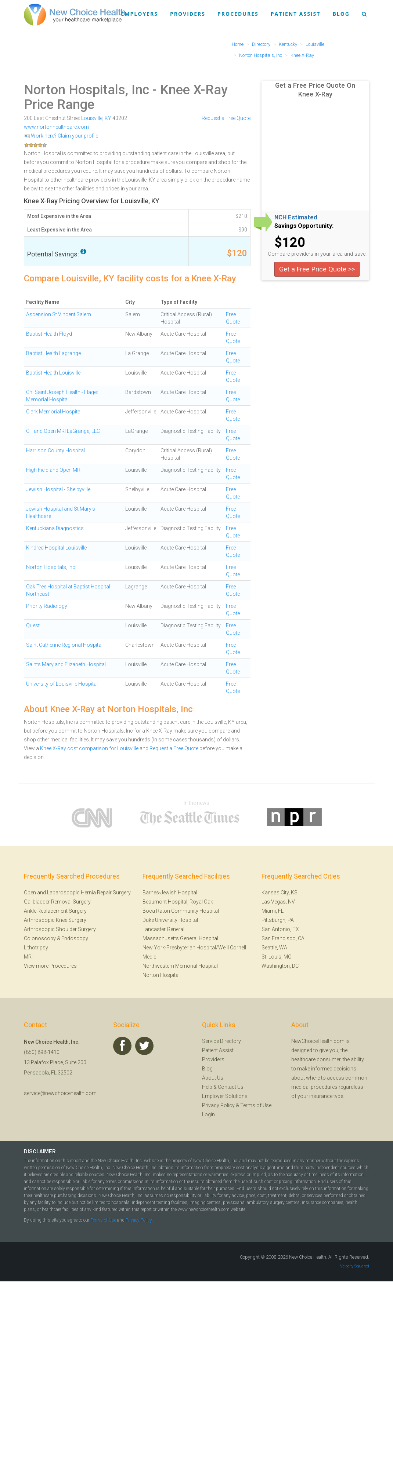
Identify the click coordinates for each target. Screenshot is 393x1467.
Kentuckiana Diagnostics (55, 528)
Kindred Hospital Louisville (56, 548)
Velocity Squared (354, 1266)
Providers (187, 13)
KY (108, 118)
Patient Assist (296, 13)
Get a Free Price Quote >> (317, 269)
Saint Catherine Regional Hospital (64, 645)
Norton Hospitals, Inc (86, 90)
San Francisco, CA (283, 938)
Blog (341, 13)
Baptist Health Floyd (49, 334)
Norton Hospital (161, 975)
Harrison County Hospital (55, 450)
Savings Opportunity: (303, 226)
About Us (212, 1078)
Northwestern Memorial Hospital (180, 966)
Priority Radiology (46, 606)
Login (208, 1114)
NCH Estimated (295, 217)
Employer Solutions (225, 1096)
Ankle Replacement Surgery (55, 911)
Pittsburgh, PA (278, 920)
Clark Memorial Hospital (54, 412)
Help (207, 1087)
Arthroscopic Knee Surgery (55, 920)
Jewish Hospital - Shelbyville (58, 489)
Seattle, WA (274, 947)
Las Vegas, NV (278, 902)
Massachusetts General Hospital (180, 938)
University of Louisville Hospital (62, 684)
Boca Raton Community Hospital (181, 911)
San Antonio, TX (280, 929)
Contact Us (231, 1087)
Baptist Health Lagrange (53, 353)
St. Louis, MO (277, 957)
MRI (28, 957)
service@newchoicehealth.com (60, 1093)
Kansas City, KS (280, 892)
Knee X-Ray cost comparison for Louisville (89, 748)
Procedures (238, 13)
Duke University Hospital (170, 920)
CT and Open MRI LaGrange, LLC (63, 431)
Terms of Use (255, 1105)
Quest (33, 625)
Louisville (91, 118)
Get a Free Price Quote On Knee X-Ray (315, 89)
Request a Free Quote (226, 118)
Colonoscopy (40, 938)
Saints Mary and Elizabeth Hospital (66, 664)
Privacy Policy (218, 1105)
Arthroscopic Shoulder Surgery (60, 929)
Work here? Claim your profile (61, 136)
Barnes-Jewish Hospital (170, 892)
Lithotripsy (36, 947)
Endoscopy (74, 938)
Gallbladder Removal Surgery (57, 902)
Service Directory (221, 1041)
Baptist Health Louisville (53, 373)
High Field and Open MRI (54, 470)
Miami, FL (273, 911)
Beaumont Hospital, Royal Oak (178, 902)
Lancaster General (163, 929)
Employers (139, 13)
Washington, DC (280, 966)
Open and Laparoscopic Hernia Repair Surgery (77, 892)
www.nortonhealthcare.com (56, 127)
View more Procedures (50, 966)
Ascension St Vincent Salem (58, 314)
